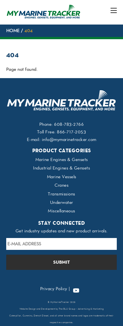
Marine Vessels (61, 177)
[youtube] (76, 289)
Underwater (61, 202)
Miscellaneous (61, 211)
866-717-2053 (71, 132)
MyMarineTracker (60, 302)
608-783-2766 (69, 124)
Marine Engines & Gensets (61, 159)
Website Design (28, 308)
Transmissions (61, 194)
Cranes (61, 185)
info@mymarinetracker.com (69, 139)
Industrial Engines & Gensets (61, 168)
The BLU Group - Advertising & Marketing (81, 308)
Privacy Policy (53, 289)
